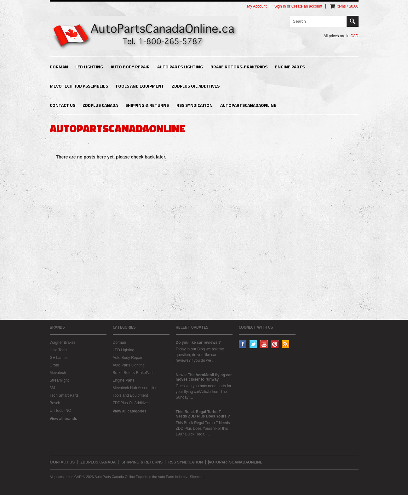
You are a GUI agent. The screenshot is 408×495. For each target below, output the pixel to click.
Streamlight (59, 380)
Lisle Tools (58, 350)
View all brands (63, 419)
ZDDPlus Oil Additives (196, 86)
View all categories (130, 411)
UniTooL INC (60, 410)
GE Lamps (59, 357)
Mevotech (58, 373)
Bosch (55, 403)
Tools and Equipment (139, 86)
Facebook (243, 344)
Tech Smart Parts (64, 395)
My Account (257, 6)
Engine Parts (290, 66)
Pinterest (275, 344)
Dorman (59, 66)
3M (52, 388)
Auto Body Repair (130, 66)
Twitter (253, 344)
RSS (286, 344)
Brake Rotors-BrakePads (238, 66)
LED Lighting (89, 66)
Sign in (280, 6)
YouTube (264, 344)
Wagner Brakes (63, 342)
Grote (54, 365)
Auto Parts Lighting (180, 66)
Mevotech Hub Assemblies (79, 86)
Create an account (306, 6)
